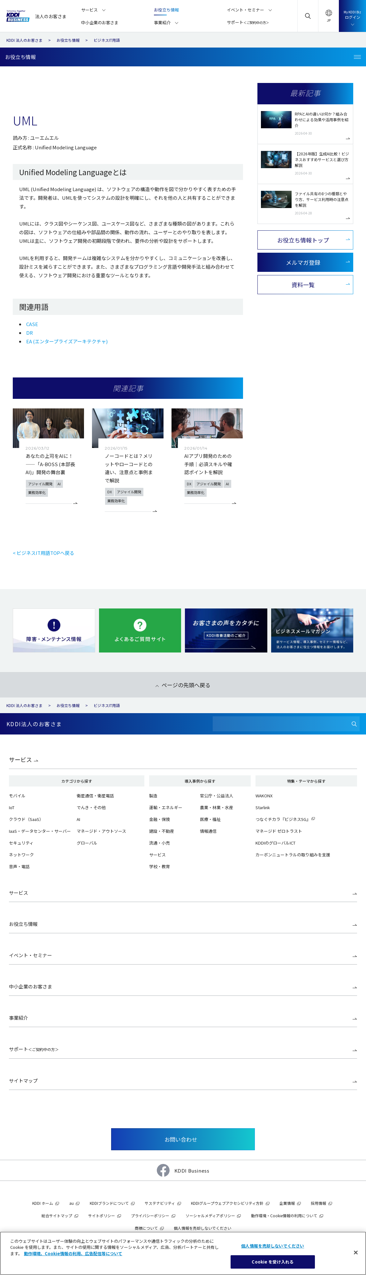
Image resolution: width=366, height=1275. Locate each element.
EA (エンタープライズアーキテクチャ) (67, 341)
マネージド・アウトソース (101, 831)
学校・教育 (159, 866)
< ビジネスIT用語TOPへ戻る (43, 552)
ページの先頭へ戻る (186, 685)
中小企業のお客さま (30, 986)
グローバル (87, 843)
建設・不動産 (161, 831)
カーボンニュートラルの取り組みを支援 (292, 855)
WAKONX (263, 796)
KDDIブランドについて (109, 1203)
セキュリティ (21, 843)
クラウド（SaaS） (26, 819)
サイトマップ (23, 1080)
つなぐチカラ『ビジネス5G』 (282, 819)
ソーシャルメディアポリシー (210, 1215)
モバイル (17, 796)
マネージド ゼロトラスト (278, 831)
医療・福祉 (210, 819)
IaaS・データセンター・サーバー (40, 831)
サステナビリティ (160, 1203)
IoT (11, 807)
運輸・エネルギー (165, 807)
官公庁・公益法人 (216, 796)
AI (78, 819)
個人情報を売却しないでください (202, 1228)
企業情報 (287, 1203)
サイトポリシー (101, 1215)
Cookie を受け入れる (273, 1262)
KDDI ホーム (42, 1203)
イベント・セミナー (30, 955)
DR (29, 332)
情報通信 (208, 831)
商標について (146, 1228)
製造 (153, 796)
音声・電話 (19, 866)
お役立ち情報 (23, 924)
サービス (20, 759)
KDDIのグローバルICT (275, 843)
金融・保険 (159, 819)
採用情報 (318, 1203)
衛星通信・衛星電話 (95, 796)
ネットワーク (21, 855)
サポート (34, 1049)
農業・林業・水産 (216, 807)
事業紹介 (18, 1017)
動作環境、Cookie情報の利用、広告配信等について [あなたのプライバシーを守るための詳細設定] (73, 1253)
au (71, 1203)
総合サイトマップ (57, 1215)
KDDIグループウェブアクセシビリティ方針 (227, 1203)
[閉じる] (356, 1252)
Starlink (262, 807)
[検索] (354, 723)
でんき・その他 (91, 807)
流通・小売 (159, 843)
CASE (32, 324)
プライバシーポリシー (150, 1215)
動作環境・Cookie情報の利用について (284, 1215)
